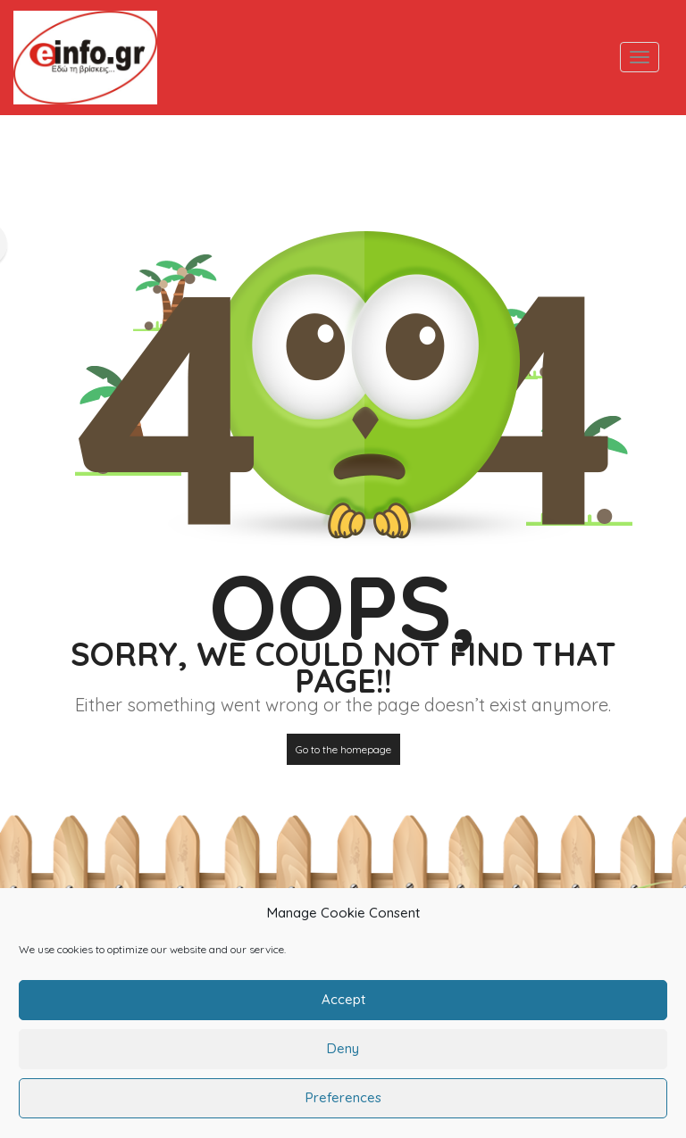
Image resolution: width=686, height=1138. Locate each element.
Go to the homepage (343, 749)
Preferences (343, 1108)
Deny (343, 1059)
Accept (343, 1009)
